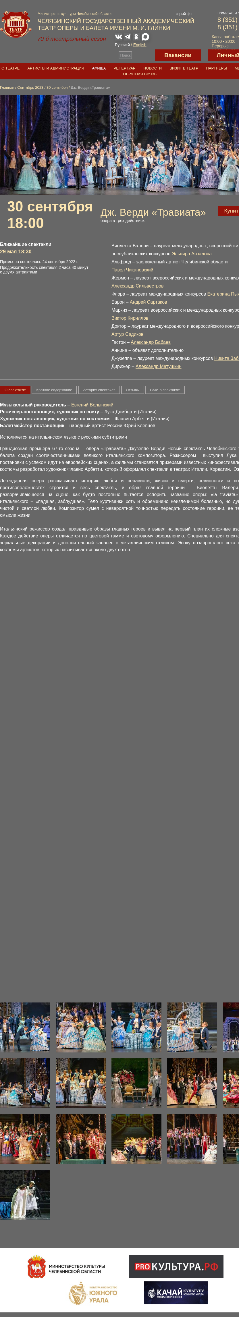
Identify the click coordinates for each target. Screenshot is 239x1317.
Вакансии (178, 55)
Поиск (125, 55)
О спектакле (15, 390)
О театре (10, 68)
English (140, 45)
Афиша (99, 68)
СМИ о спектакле (165, 390)
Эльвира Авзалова (192, 253)
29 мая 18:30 (16, 251)
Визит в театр (183, 68)
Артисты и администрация (55, 68)
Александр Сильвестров (137, 286)
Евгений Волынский (92, 404)
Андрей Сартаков (148, 302)
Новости (152, 68)
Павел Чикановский (132, 269)
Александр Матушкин (159, 366)
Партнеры (216, 68)
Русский (122, 45)
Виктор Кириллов (130, 318)
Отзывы (133, 390)
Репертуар (125, 68)
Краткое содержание (54, 390)
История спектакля (99, 390)
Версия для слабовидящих (143, 55)
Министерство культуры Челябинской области (74, 14)
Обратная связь (140, 74)
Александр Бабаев (151, 342)
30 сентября (57, 87)
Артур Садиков (127, 334)
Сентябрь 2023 (30, 87)
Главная (7, 87)
